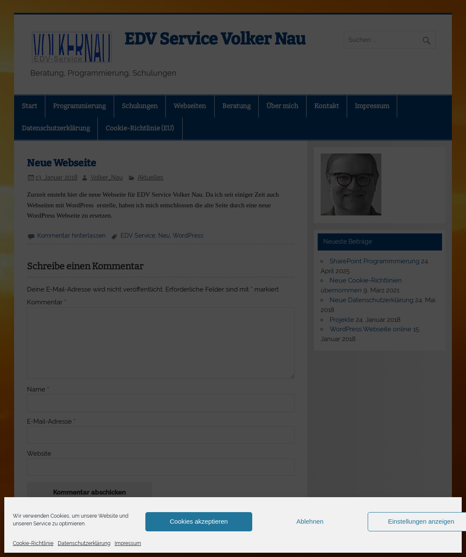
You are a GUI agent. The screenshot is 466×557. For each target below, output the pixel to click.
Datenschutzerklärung (84, 543)
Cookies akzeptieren (199, 521)
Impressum (128, 543)
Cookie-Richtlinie (33, 543)
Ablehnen (309, 521)
